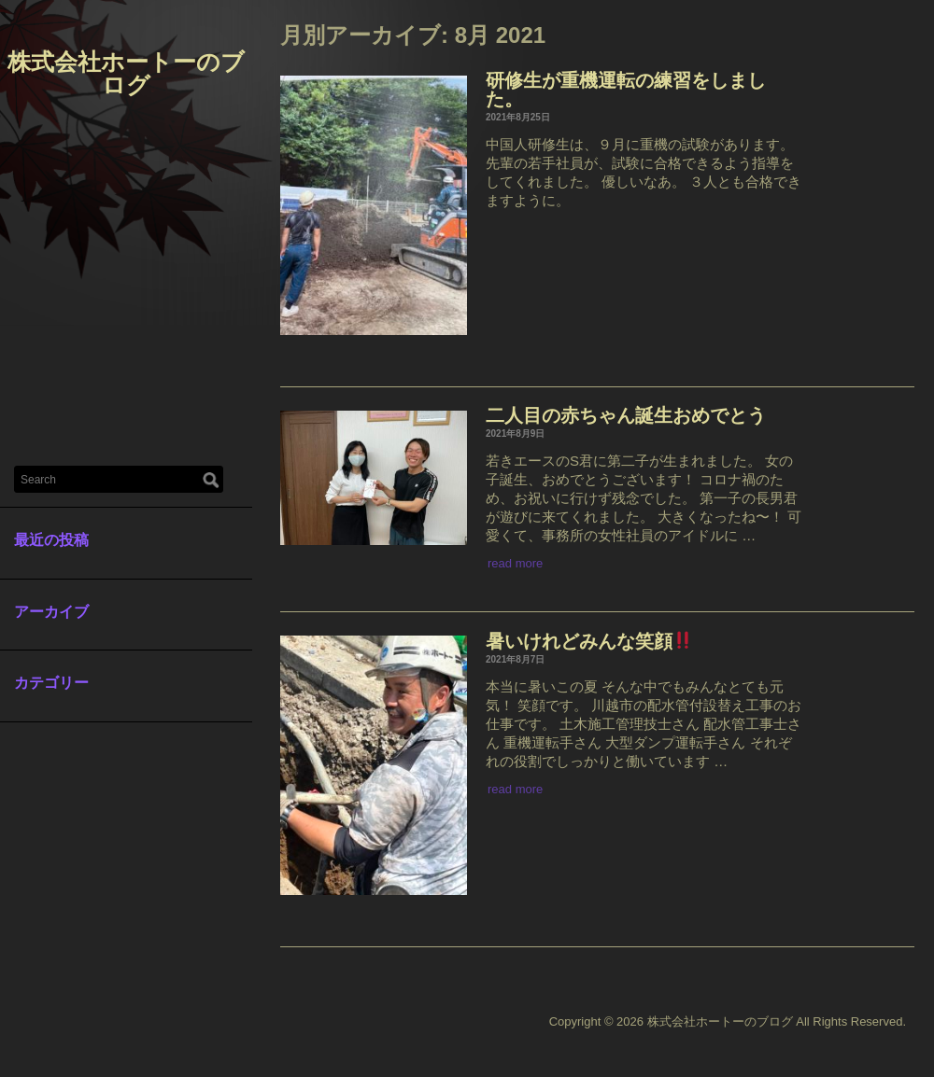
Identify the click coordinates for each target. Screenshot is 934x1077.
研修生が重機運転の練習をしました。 (626, 89)
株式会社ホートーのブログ (126, 73)
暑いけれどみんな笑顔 (589, 641)
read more (515, 563)
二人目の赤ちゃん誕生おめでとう (626, 415)
